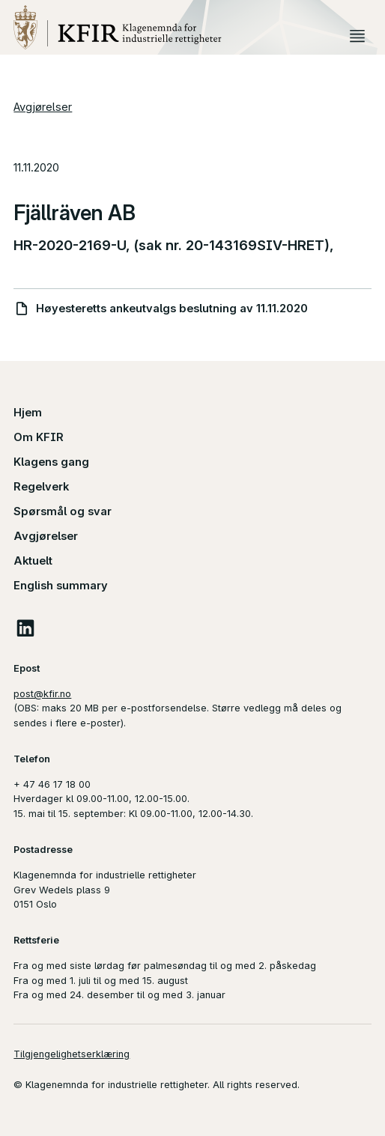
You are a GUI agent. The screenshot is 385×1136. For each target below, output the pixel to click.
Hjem (27, 412)
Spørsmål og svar (62, 511)
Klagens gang (51, 462)
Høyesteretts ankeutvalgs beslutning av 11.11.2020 (172, 308)
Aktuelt (32, 561)
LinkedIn (25, 628)
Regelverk (41, 486)
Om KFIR (38, 437)
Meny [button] (358, 35)
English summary (60, 585)
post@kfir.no (42, 693)
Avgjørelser (42, 107)
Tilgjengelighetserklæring (71, 1054)
